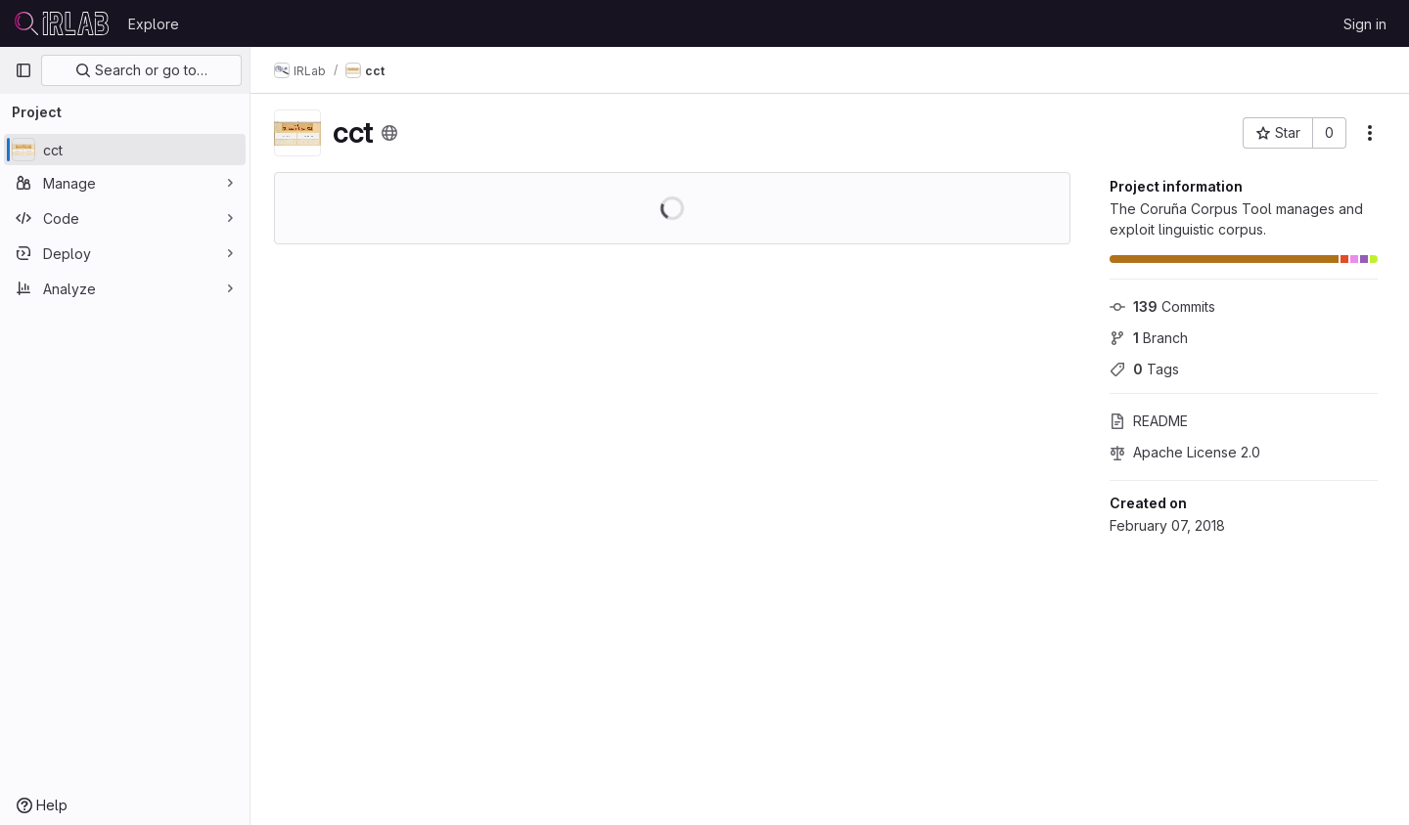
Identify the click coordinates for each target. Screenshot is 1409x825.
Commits (1162, 306)
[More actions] (1370, 133)
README (1149, 420)
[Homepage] (62, 23)
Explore (153, 24)
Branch (1149, 337)
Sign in (1364, 24)
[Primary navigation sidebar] (23, 70)
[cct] (125, 149)
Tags (1144, 369)
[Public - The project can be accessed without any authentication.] (389, 133)
